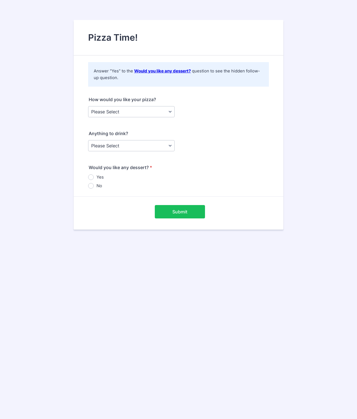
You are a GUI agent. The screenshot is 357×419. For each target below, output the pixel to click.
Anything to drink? (108, 133)
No (99, 185)
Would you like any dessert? (162, 71)
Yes (100, 177)
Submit (179, 212)
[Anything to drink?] (131, 145)
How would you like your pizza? (122, 99)
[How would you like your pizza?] (131, 111)
